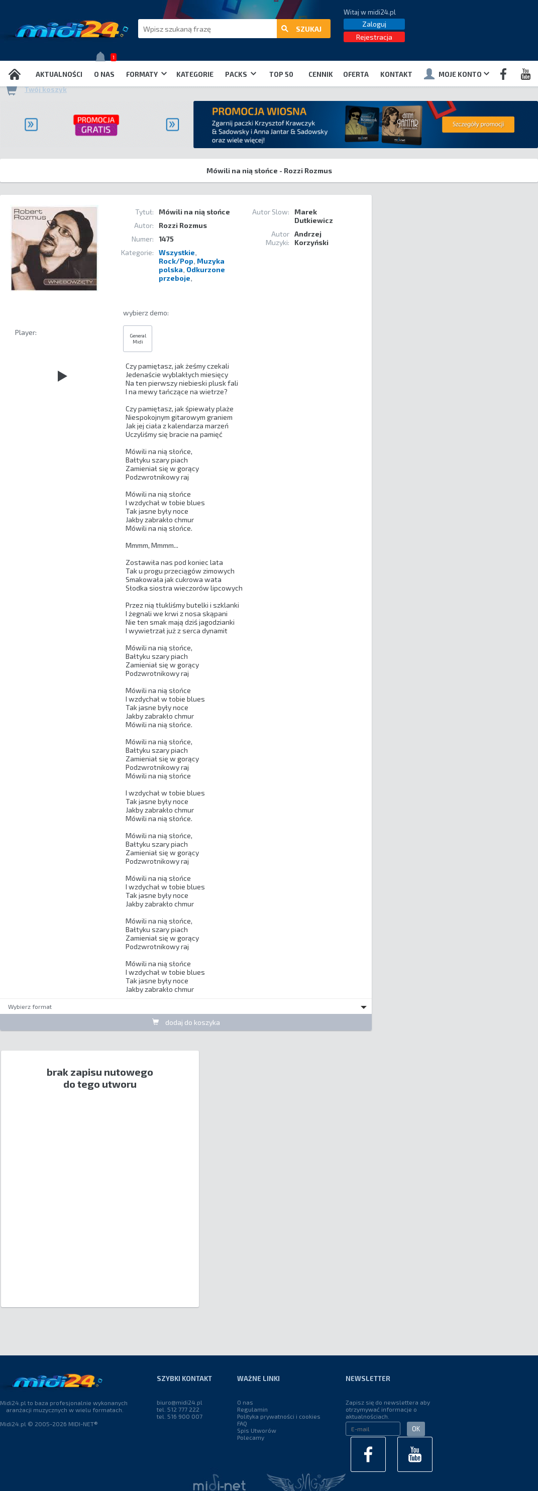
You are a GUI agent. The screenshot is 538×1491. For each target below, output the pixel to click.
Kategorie (194, 74)
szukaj (301, 29)
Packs (240, 74)
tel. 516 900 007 (179, 1416)
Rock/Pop (176, 261)
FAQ (242, 1423)
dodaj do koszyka (186, 1022)
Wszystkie (177, 252)
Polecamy (250, 1437)
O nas (104, 74)
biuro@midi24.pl (179, 1402)
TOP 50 (281, 74)
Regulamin (252, 1409)
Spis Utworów (256, 1430)
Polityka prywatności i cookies (278, 1416)
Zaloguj (374, 24)
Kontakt (396, 74)
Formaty (146, 74)
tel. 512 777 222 (178, 1409)
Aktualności (59, 74)
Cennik (320, 74)
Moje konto (456, 73)
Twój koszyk (46, 89)
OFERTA (356, 74)
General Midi (138, 338)
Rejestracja (374, 37)
